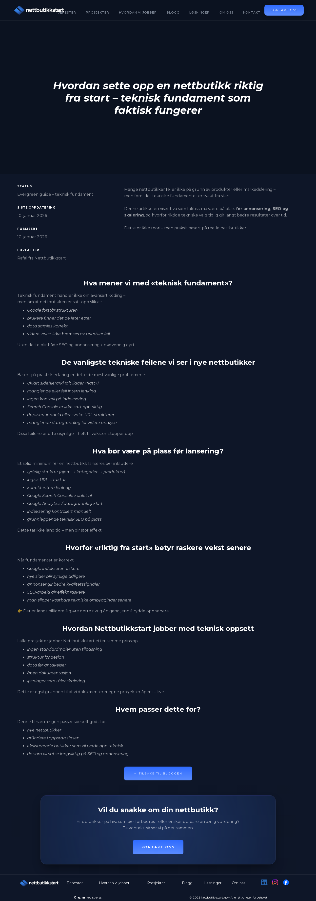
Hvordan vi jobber (114, 883)
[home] (39, 10)
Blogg (173, 12)
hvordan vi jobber (138, 12)
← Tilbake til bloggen (158, 773)
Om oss (226, 12)
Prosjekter (97, 12)
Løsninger (199, 12)
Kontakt (251, 12)
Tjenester (75, 883)
